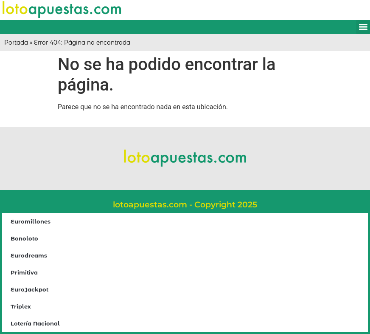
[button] (363, 27)
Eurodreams (29, 255)
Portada (16, 42)
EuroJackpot (29, 289)
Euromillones (30, 221)
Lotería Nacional (35, 323)
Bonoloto (24, 238)
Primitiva (24, 272)
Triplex (21, 306)
